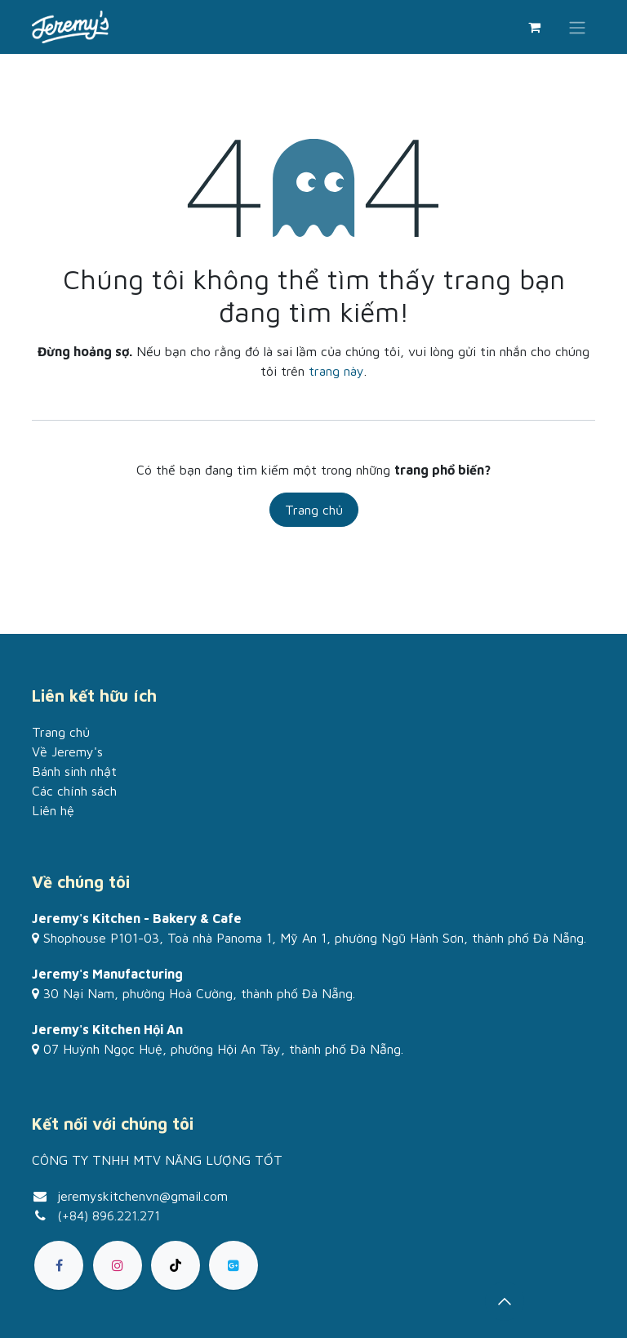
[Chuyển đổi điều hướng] (577, 27)
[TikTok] (175, 1265)
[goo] (233, 1265)
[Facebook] (58, 1265)
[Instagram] (117, 1265)
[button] (504, 1301)
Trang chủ (314, 509)
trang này (336, 370)
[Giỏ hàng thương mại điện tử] (534, 27)
